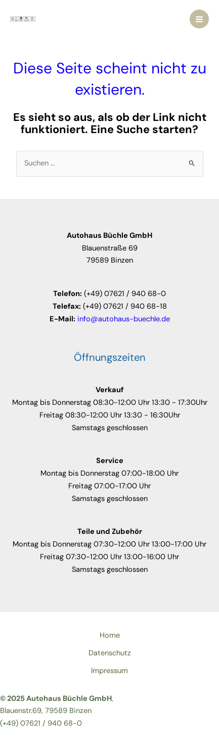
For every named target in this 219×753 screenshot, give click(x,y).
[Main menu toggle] (199, 19)
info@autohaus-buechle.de (123, 319)
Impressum (109, 671)
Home (110, 635)
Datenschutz (110, 653)
